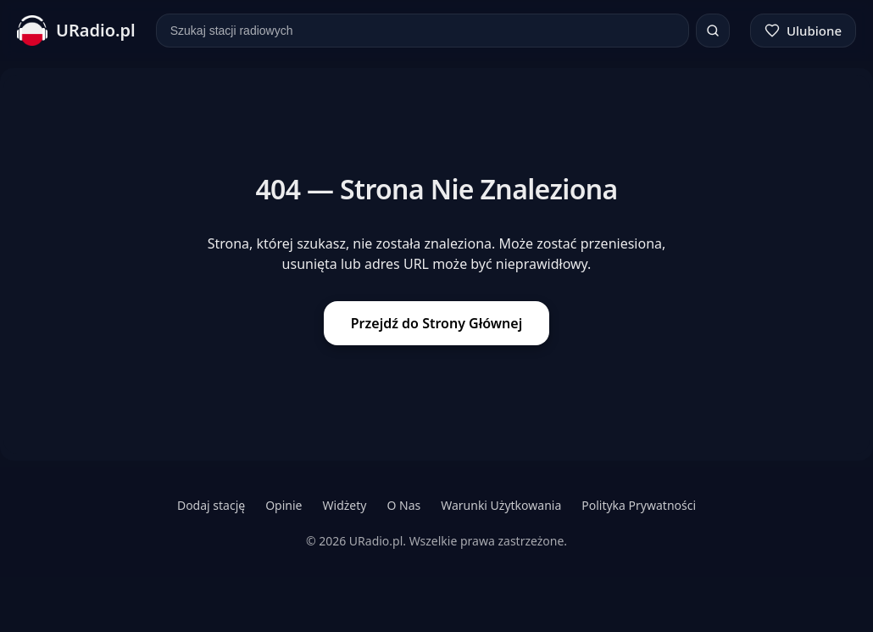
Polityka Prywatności (638, 505)
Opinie (283, 505)
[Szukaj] (713, 31)
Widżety (345, 505)
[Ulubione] (803, 31)
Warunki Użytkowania (501, 505)
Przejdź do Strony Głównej (436, 323)
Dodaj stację (211, 505)
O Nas (403, 505)
